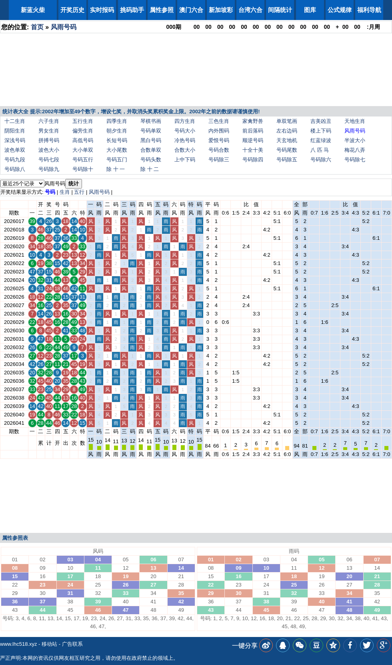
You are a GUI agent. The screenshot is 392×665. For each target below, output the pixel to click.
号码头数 (150, 160)
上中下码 (184, 160)
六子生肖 (48, 121)
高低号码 (82, 140)
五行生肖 (82, 121)
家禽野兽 (252, 121)
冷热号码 (184, 140)
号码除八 (14, 169)
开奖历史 (72, 9)
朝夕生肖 (116, 131)
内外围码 (218, 131)
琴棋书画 (150, 121)
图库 (310, 9)
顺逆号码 (252, 140)
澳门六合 (191, 9)
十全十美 (252, 150)
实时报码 (102, 9)
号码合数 (218, 150)
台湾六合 (250, 9)
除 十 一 (115, 169)
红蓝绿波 (320, 140)
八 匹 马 (319, 150)
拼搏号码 (48, 140)
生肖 (65, 192)
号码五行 (82, 160)
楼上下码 (320, 131)
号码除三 (218, 160)
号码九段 (14, 160)
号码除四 (252, 160)
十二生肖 (14, 121)
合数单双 (150, 150)
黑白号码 (150, 140)
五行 (79, 192)
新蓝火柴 (33, 9)
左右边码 (286, 131)
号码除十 (82, 169)
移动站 (49, 644)
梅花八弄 (354, 150)
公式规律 (340, 9)
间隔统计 (280, 9)
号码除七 (354, 160)
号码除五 (286, 160)
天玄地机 (286, 140)
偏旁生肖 (82, 131)
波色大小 (48, 150)
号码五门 (116, 160)
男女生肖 (48, 131)
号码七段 (48, 160)
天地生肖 (354, 121)
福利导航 (369, 9)
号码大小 (184, 131)
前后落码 (252, 131)
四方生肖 (184, 121)
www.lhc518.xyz (18, 644)
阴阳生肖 (14, 131)
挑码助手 (132, 9)
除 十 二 (149, 169)
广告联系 (72, 644)
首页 (37, 27)
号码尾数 (286, 150)
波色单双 (14, 150)
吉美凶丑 (320, 121)
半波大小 (354, 140)
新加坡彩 (221, 9)
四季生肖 (116, 121)
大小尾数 (116, 150)
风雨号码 (63, 27)
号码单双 (150, 131)
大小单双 (82, 150)
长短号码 (116, 140)
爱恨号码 (218, 140)
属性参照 (162, 9)
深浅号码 (14, 140)
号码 (50, 192)
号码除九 (48, 169)
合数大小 (184, 150)
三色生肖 (218, 121)
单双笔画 (286, 121)
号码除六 (320, 160)
